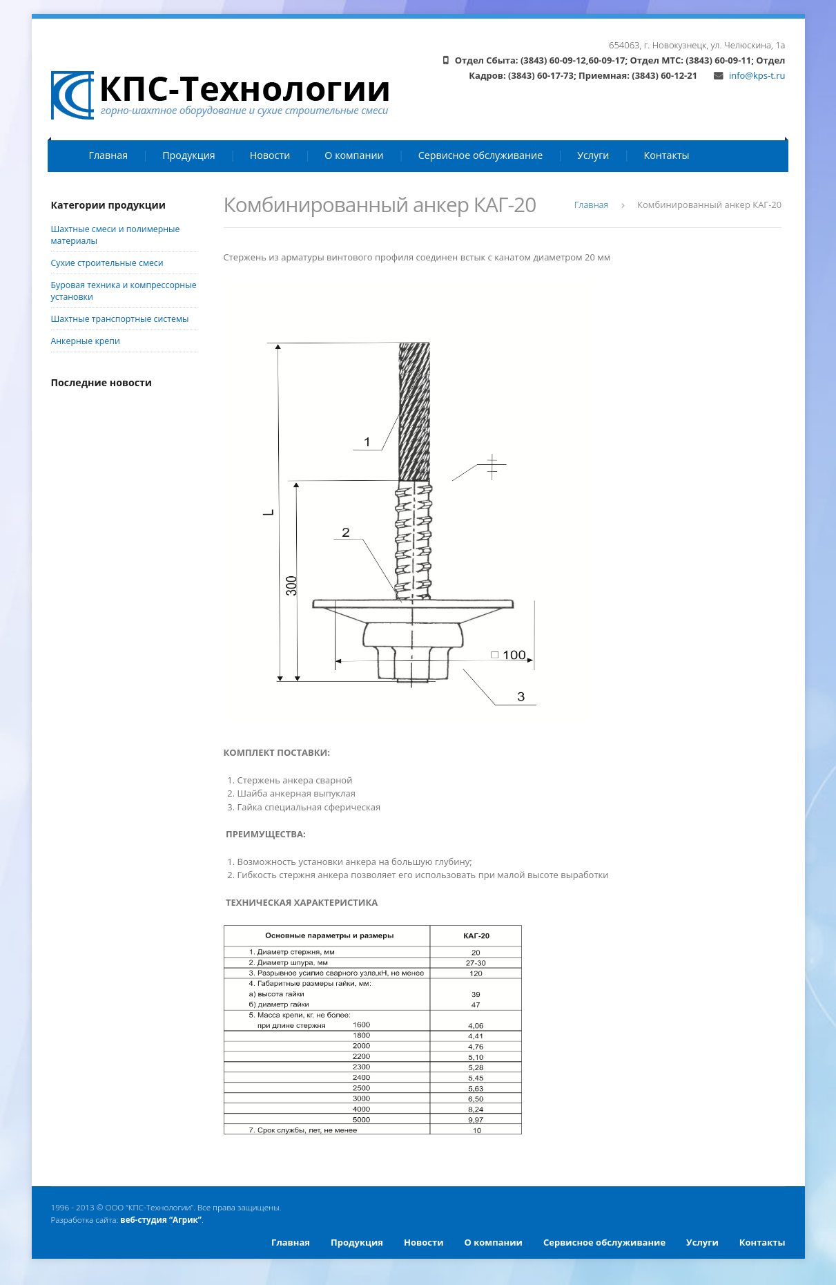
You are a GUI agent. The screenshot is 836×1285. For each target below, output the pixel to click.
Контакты (666, 155)
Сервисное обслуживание (480, 155)
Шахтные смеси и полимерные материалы (115, 235)
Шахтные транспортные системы (120, 319)
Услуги (593, 155)
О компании (353, 155)
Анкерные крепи (85, 341)
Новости (270, 155)
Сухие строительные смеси (107, 263)
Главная (108, 155)
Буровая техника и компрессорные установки (124, 291)
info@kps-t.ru (750, 75)
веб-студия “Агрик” (161, 1219)
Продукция (188, 155)
